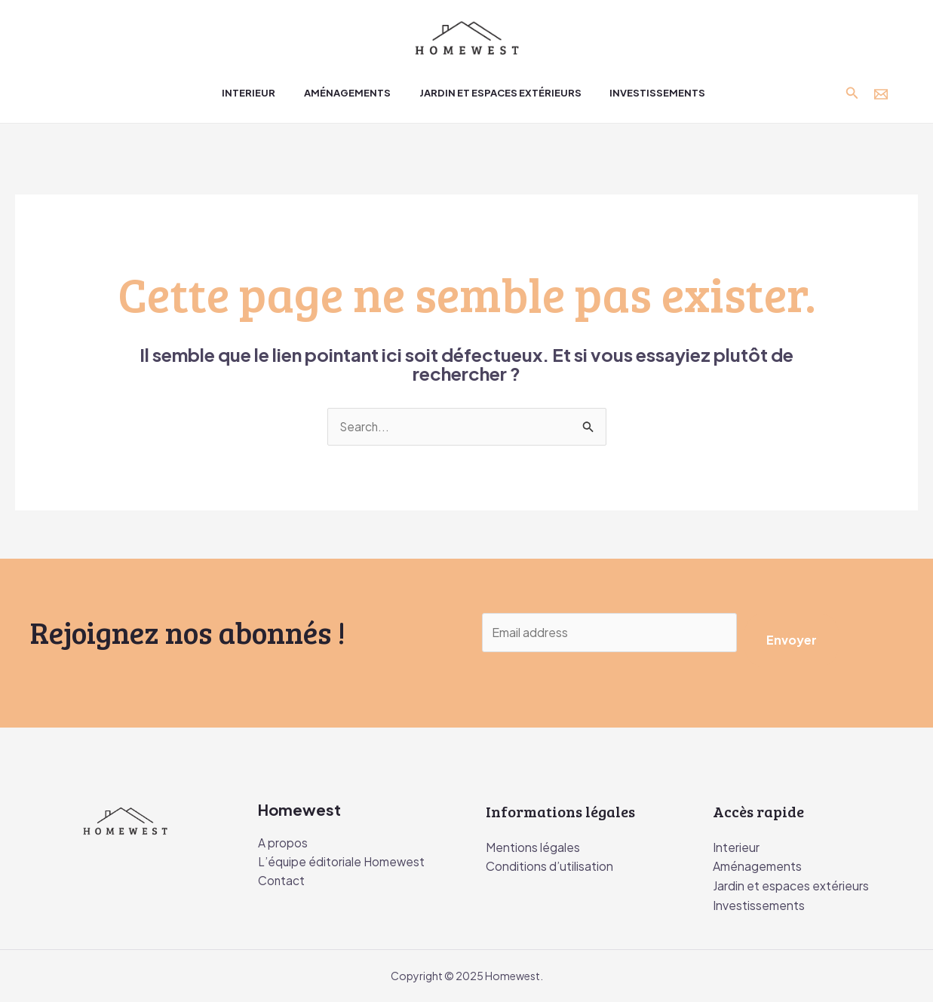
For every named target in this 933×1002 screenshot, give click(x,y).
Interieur (736, 847)
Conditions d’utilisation (549, 867)
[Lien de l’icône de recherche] (852, 93)
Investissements (759, 905)
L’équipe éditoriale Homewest (342, 864)
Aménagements (757, 867)
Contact (281, 882)
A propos (283, 844)
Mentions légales (533, 847)
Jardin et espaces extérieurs (791, 886)
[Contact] (881, 94)
